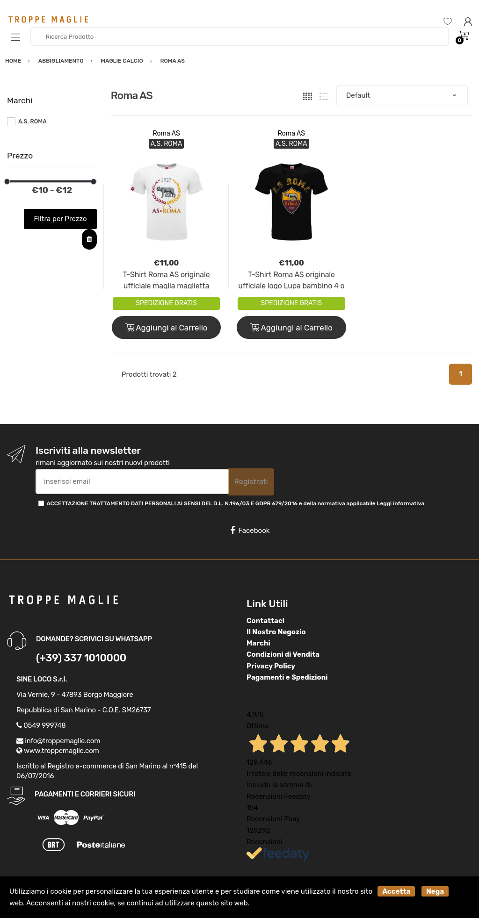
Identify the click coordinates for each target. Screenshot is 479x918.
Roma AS (166, 133)
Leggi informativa (400, 503)
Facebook (249, 530)
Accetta (396, 891)
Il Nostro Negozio (276, 632)
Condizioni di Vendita (283, 654)
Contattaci (265, 621)
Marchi (258, 643)
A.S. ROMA (32, 121)
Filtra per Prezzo (60, 219)
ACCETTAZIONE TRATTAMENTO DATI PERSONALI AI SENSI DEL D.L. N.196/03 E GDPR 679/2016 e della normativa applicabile (235, 503)
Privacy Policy (271, 666)
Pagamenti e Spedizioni (287, 677)
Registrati (251, 481)
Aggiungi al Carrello (166, 327)
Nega (435, 891)
